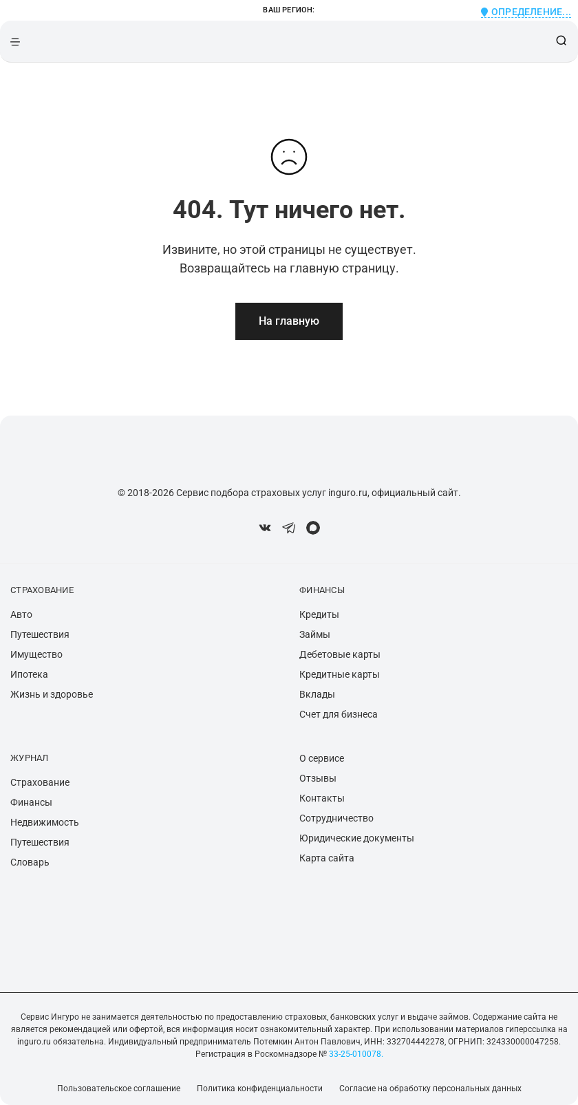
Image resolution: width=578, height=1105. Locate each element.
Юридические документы (356, 838)
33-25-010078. (355, 1054)
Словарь (30, 862)
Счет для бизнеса (338, 714)
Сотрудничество (336, 818)
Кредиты (319, 614)
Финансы (31, 802)
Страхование (39, 782)
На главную (289, 321)
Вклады (317, 694)
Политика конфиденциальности (260, 1088)
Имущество (36, 654)
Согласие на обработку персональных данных (430, 1088)
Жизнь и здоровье (51, 694)
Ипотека (29, 674)
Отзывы (317, 778)
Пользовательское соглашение (118, 1088)
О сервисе (321, 758)
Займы (314, 634)
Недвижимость (44, 822)
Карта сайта (326, 857)
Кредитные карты (339, 674)
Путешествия (39, 634)
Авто (21, 614)
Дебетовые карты (340, 654)
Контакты (322, 798)
